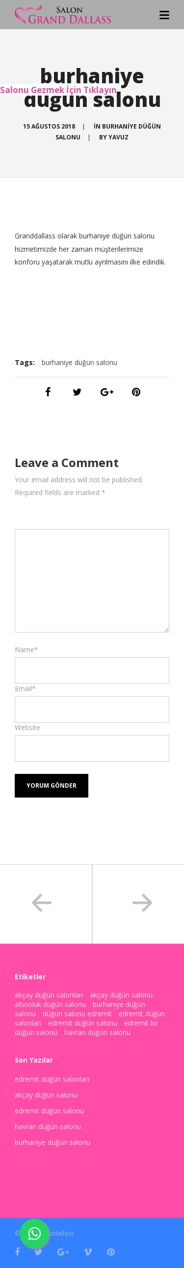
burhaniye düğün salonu (79, 362)
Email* (25, 688)
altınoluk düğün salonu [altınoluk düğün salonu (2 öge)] (50, 1004)
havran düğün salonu (48, 1126)
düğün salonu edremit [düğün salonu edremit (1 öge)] (77, 1013)
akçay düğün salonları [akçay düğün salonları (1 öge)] (49, 995)
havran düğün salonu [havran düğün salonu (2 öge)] (97, 1032)
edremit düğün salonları (52, 1079)
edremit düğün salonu (49, 1110)
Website (27, 727)
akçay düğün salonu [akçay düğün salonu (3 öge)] (121, 995)
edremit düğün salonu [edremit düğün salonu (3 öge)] (82, 1023)
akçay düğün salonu (46, 1095)
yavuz (118, 137)
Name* (26, 649)
